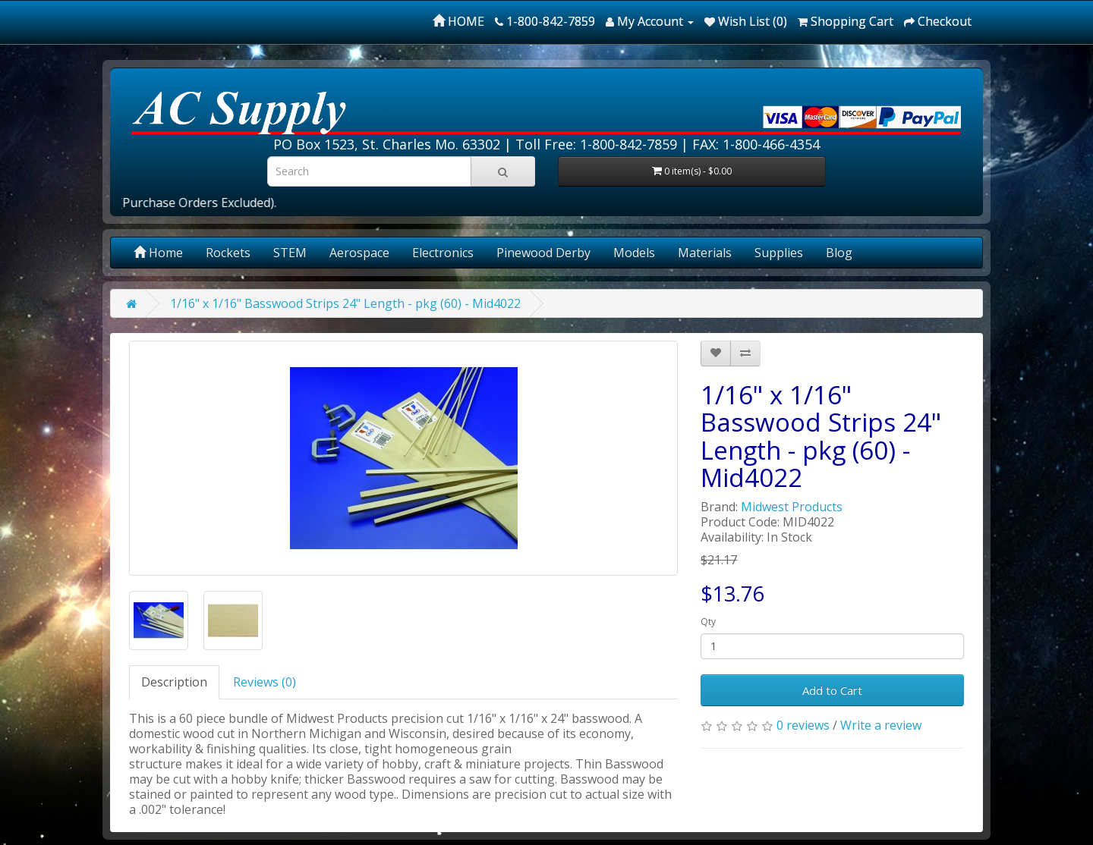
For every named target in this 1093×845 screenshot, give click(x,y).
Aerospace (359, 252)
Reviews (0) (264, 682)
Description (174, 682)
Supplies (778, 252)
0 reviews (803, 725)
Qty (708, 621)
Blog (839, 252)
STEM (290, 252)
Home (158, 252)
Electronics (443, 252)
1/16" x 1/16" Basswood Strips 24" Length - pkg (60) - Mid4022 (345, 303)
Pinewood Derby (543, 252)
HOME (458, 21)
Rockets (228, 252)
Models (634, 252)
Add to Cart (832, 690)
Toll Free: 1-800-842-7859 (596, 144)
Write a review (880, 725)
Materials (705, 252)
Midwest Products (792, 506)
